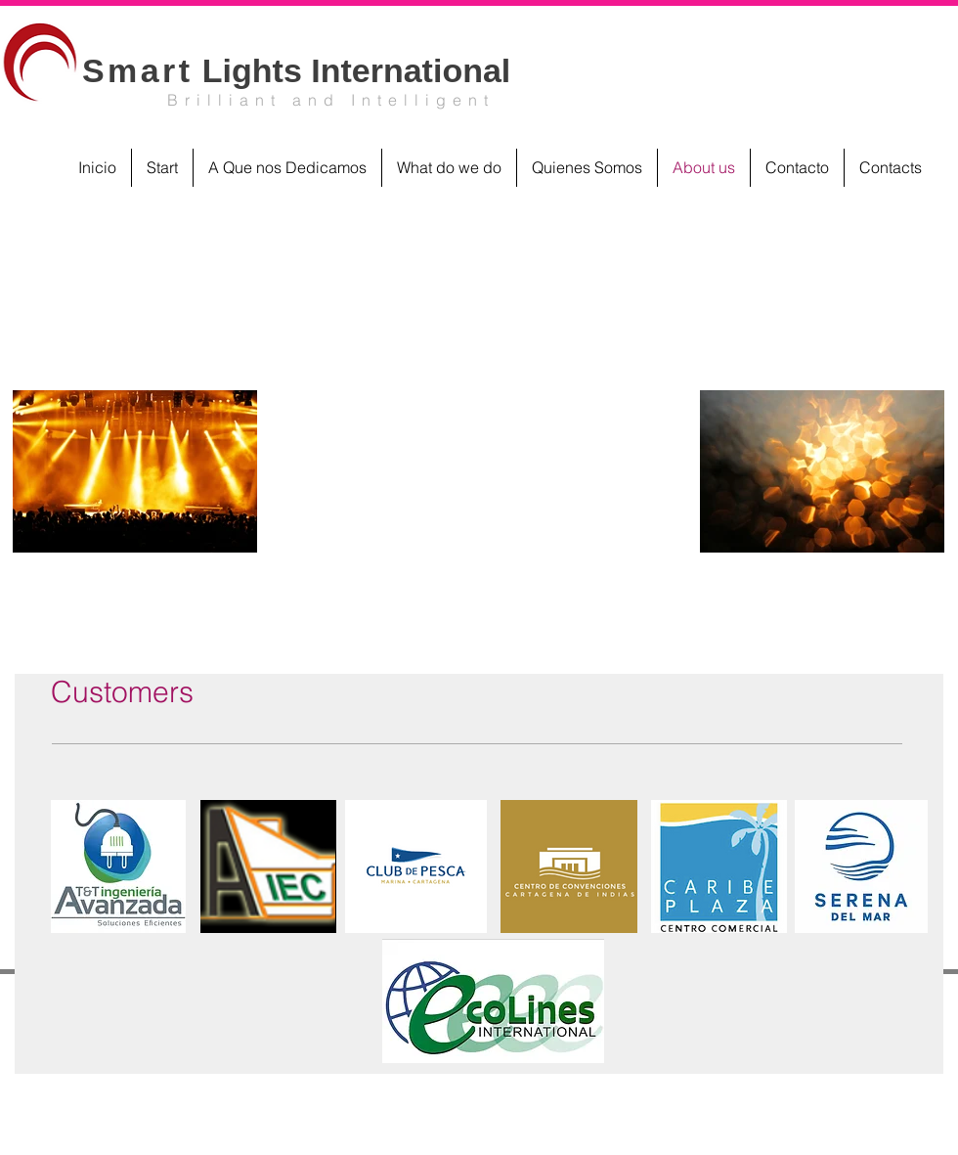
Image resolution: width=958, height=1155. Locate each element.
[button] (118, 866)
